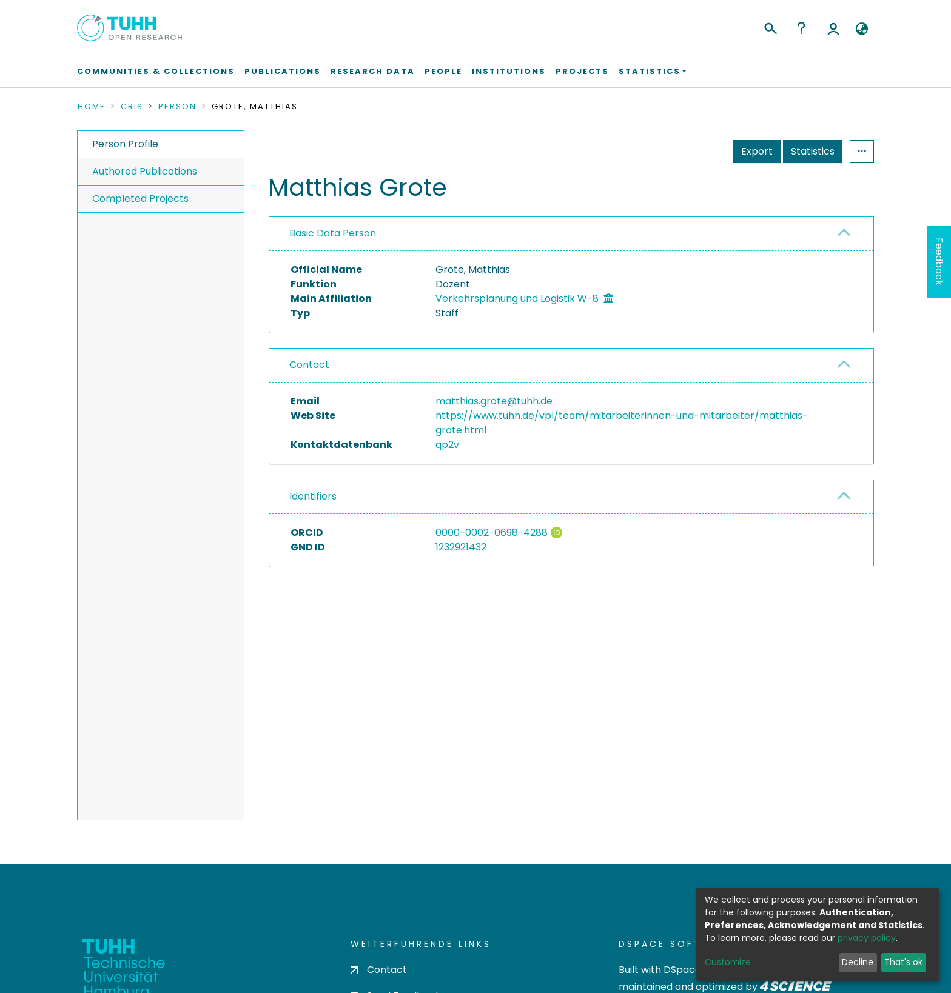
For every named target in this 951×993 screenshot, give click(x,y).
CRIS (132, 106)
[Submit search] (770, 26)
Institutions (509, 71)
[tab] (571, 234)
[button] (861, 29)
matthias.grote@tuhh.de (494, 401)
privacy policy (867, 938)
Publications (282, 71)
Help (801, 27)
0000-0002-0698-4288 (491, 533)
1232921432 (460, 547)
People (443, 71)
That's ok (903, 962)
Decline (857, 962)
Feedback (939, 262)
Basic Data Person (332, 233)
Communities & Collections (156, 71)
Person (177, 106)
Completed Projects (140, 199)
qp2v (447, 445)
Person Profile (125, 144)
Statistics (813, 151)
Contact (309, 365)
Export (757, 151)
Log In (833, 27)
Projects (582, 71)
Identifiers (313, 496)
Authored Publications (144, 171)
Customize (728, 962)
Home (92, 106)
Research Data (373, 71)
